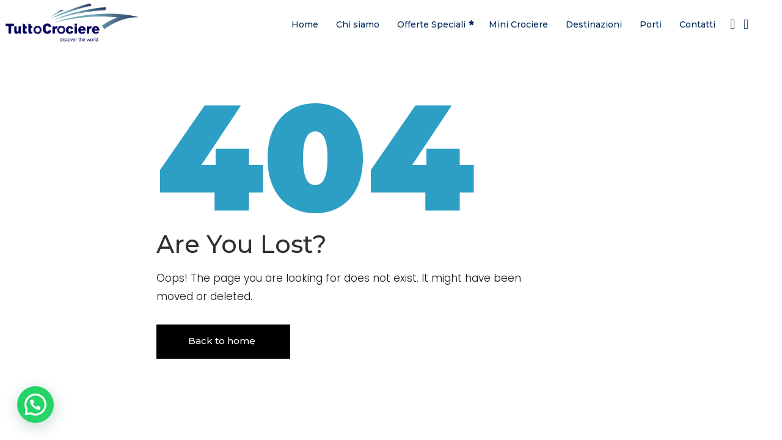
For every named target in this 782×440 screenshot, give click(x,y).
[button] (35, 404)
